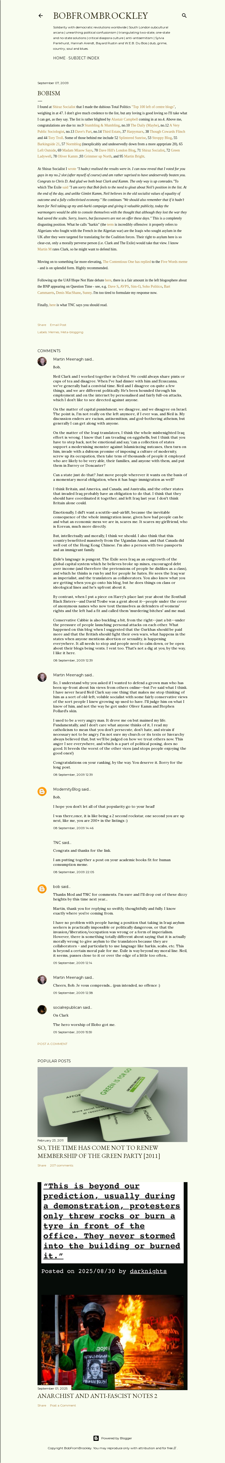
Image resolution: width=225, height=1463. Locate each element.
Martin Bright (134, 156)
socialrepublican (67, 1007)
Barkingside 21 (49, 144)
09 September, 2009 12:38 (73, 993)
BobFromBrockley (100, 15)
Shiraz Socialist (64, 107)
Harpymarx (135, 132)
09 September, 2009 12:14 (72, 963)
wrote (72, 169)
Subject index (83, 58)
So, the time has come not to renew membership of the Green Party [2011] (99, 1152)
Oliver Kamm (68, 156)
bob (56, 886)
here (108, 280)
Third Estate (112, 132)
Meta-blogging (72, 332)
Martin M (45, 249)
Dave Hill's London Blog (117, 150)
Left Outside (47, 150)
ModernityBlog (66, 789)
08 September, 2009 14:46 (73, 828)
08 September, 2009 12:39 (73, 660)
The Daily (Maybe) (145, 125)
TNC (57, 842)
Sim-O (135, 286)
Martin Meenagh (68, 359)
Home (59, 58)
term (111, 224)
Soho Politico (152, 286)
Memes (53, 332)
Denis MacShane (68, 293)
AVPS (124, 286)
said (66, 187)
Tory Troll (55, 138)
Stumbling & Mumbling (102, 125)
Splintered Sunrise (132, 138)
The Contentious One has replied (127, 262)
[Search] (184, 14)
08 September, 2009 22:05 (73, 872)
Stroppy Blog (162, 138)
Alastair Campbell (124, 119)
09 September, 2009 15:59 (72, 1032)
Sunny (87, 293)
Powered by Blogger (112, 1438)
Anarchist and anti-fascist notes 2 (97, 1396)
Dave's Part (83, 132)
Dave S (113, 286)
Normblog (73, 144)
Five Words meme (174, 262)
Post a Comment (52, 1044)
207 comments (61, 1165)
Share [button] (42, 325)
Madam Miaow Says (77, 150)
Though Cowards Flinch (167, 132)
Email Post (58, 325)
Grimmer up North (97, 156)
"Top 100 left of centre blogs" (153, 107)
